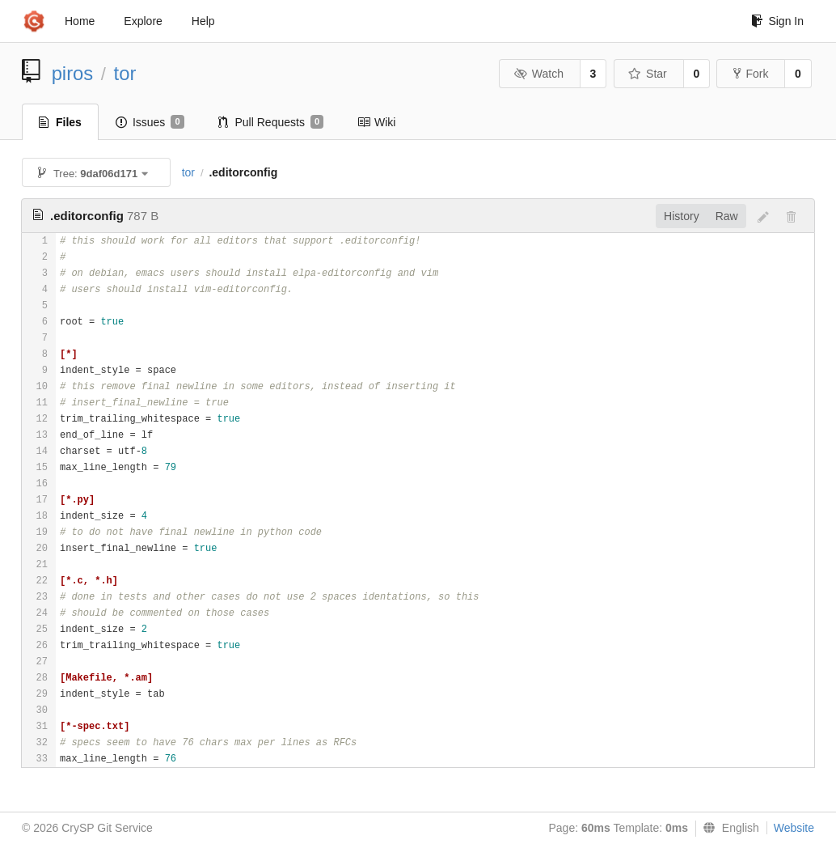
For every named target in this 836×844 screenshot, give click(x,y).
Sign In (777, 21)
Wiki (376, 122)
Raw (727, 216)
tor (125, 73)
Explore (143, 21)
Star (647, 73)
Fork (750, 73)
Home (80, 21)
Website (794, 827)
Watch (538, 73)
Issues (150, 122)
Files (60, 122)
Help (203, 21)
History (681, 216)
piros (73, 73)
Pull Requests (271, 122)
